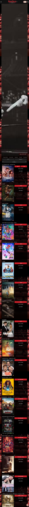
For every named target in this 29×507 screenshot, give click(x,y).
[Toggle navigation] (1, 1)
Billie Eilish (23, 154)
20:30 (21, 321)
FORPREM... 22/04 (21, 456)
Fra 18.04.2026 (20, 379)
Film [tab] (8, 159)
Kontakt (20, 157)
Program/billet (5, 157)
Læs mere (21, 171)
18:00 (21, 243)
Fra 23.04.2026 (20, 476)
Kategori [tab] (20, 159)
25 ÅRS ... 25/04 (20, 495)
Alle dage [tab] (14, 162)
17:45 (24, 166)
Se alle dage (20, 168)
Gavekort (16, 157)
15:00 (18, 166)
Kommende (11, 157)
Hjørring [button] (13, 1)
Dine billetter (25, 157)
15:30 (21, 224)
